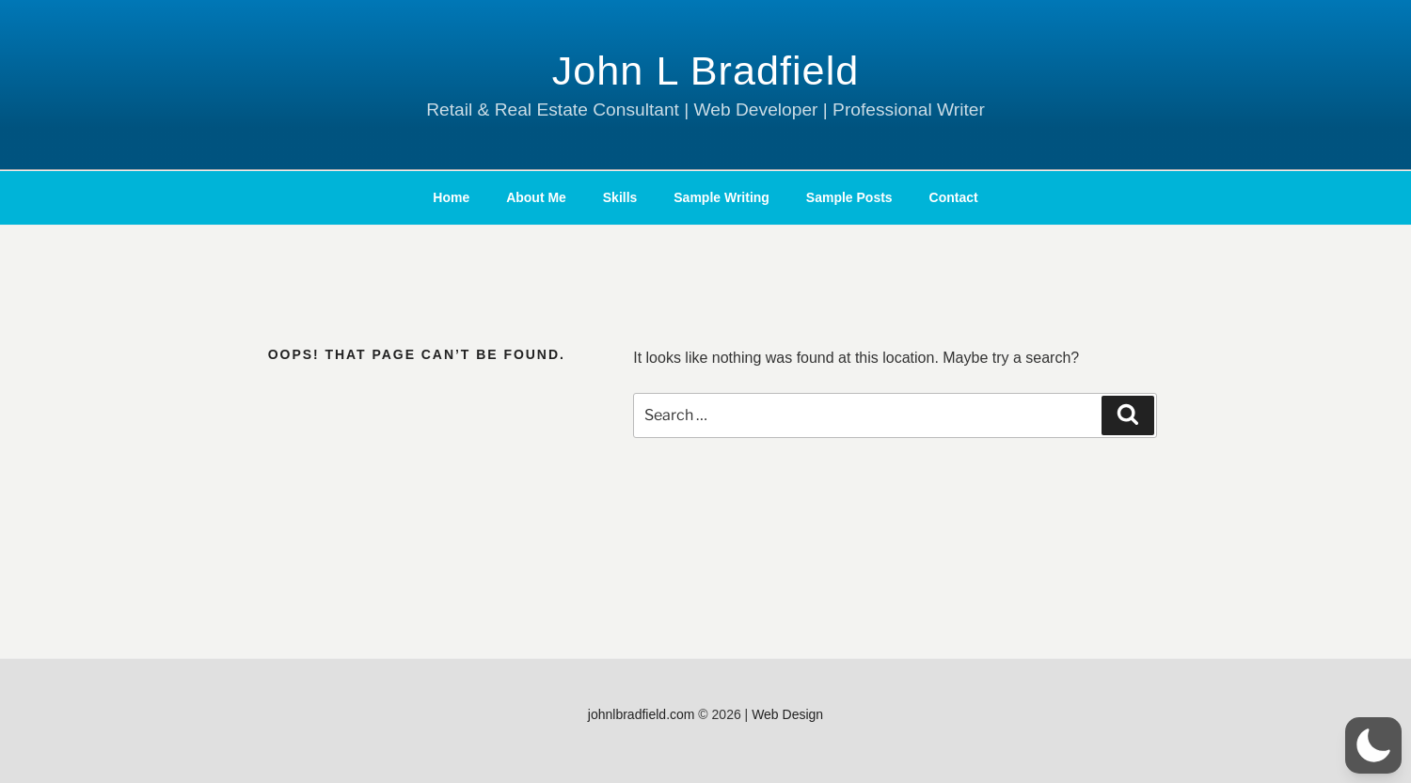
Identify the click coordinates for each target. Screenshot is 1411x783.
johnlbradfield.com (641, 714)
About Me (536, 197)
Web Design (787, 714)
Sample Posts (849, 197)
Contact (953, 197)
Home (451, 197)
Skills (620, 197)
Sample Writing (721, 197)
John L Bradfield (706, 70)
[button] (1373, 745)
